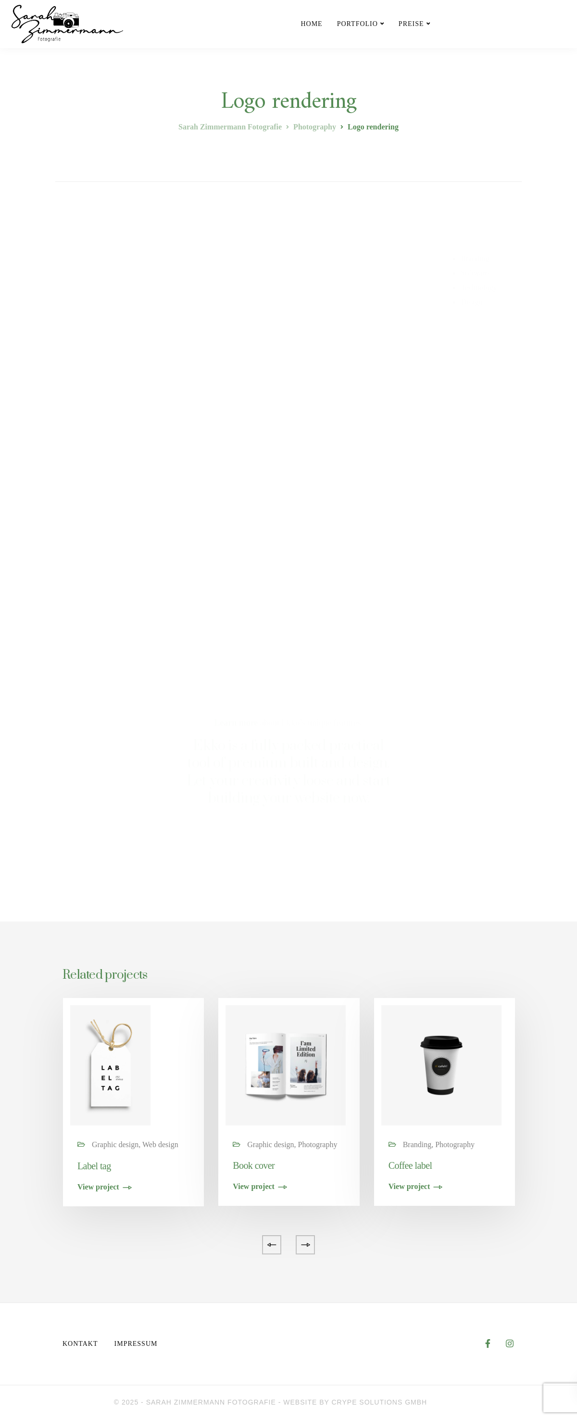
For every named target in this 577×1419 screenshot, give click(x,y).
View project (98, 1187)
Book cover (254, 1165)
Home (311, 23)
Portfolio (357, 23)
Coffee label (410, 1165)
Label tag (94, 1166)
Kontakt (80, 1343)
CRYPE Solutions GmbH (379, 1402)
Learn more (236, 723)
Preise (411, 23)
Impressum (136, 1343)
